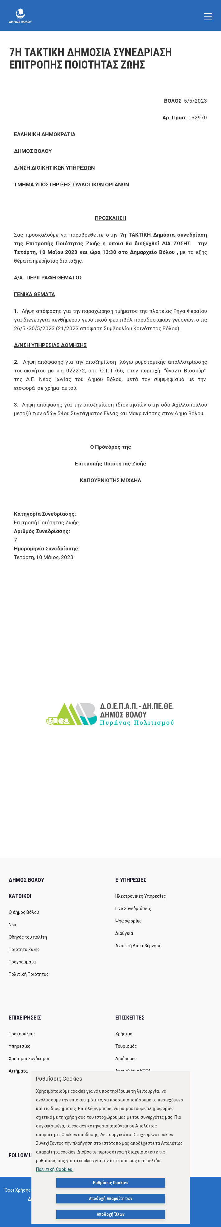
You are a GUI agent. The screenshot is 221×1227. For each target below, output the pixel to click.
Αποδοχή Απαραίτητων (110, 1198)
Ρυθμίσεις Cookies (110, 1182)
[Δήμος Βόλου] (20, 15)
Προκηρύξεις (22, 1033)
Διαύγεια (124, 933)
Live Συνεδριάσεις (133, 908)
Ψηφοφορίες (128, 920)
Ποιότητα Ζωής (24, 949)
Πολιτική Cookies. (55, 1169)
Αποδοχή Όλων (111, 1214)
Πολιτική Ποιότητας (29, 974)
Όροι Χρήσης (18, 1190)
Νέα (12, 924)
